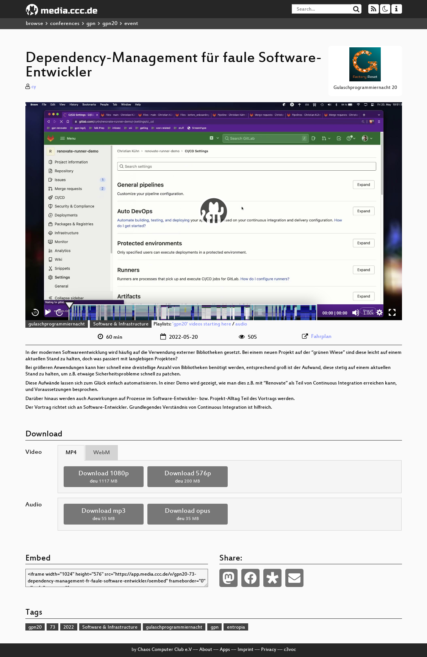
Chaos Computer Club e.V (165, 649)
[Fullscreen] (392, 312)
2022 (68, 627)
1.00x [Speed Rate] (368, 313)
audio (241, 324)
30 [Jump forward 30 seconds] (59, 312)
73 (52, 627)
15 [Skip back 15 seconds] (35, 312)
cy (33, 87)
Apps (225, 649)
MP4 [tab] (71, 453)
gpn (90, 23)
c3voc (290, 649)
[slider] (193, 312)
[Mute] (356, 312)
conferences (65, 23)
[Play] (47, 312)
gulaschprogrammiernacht (56, 324)
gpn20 (109, 23)
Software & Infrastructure (121, 324)
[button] (214, 211)
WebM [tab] (101, 453)
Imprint (245, 649)
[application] (213, 211)
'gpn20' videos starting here (201, 324)
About (205, 649)
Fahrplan (321, 336)
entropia (236, 627)
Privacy (268, 649)
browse (34, 23)
